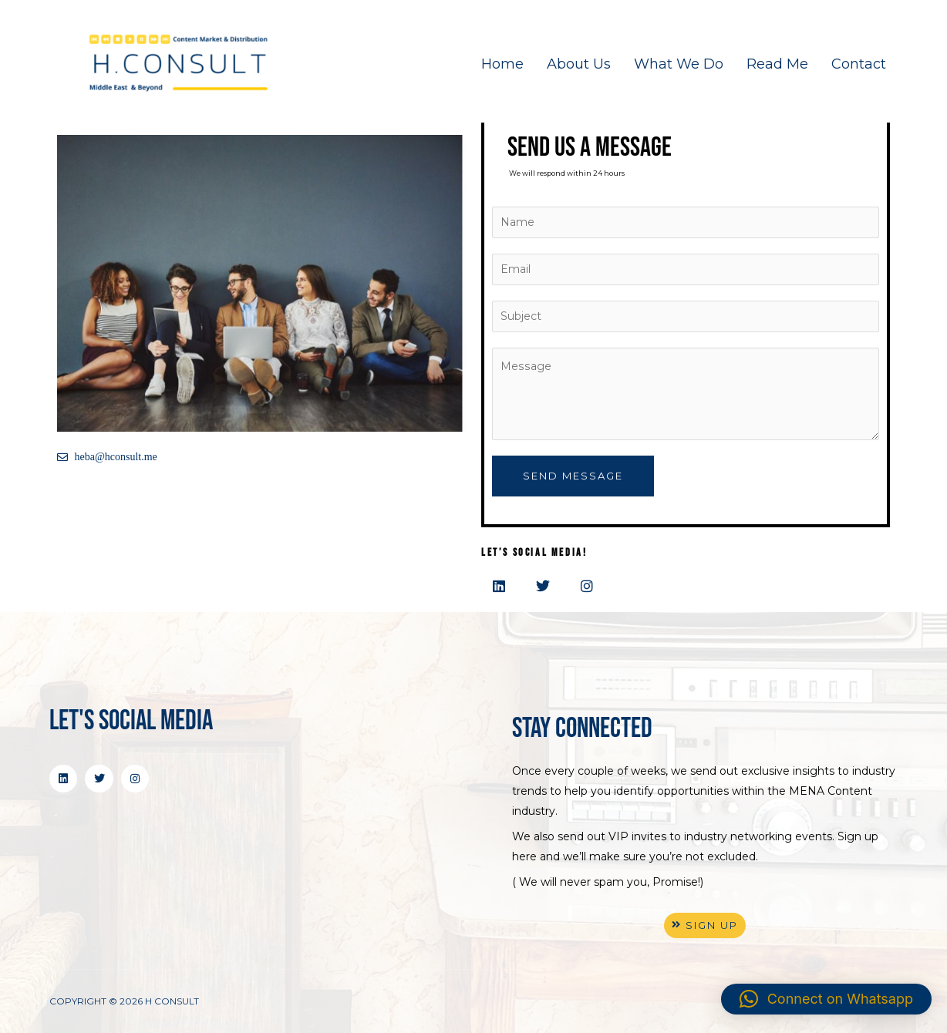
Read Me (777, 64)
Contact (858, 64)
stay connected (582, 728)
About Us (579, 64)
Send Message (573, 475)
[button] (826, 999)
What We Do (678, 64)
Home (502, 64)
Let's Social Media (131, 721)
